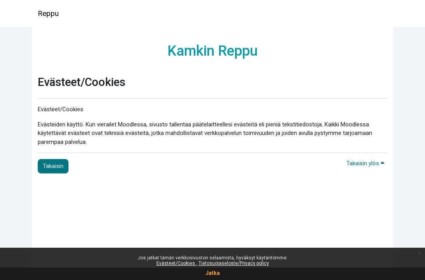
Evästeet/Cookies (176, 263)
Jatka (212, 273)
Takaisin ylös (365, 163)
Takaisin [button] (53, 166)
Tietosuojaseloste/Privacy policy (233, 263)
